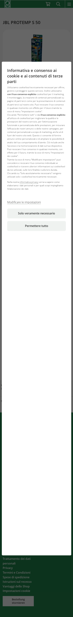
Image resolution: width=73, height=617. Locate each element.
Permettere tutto (36, 226)
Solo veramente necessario (36, 213)
